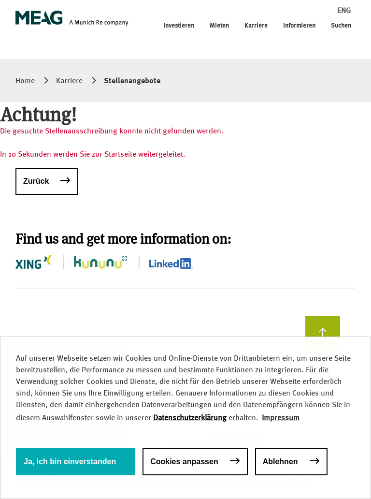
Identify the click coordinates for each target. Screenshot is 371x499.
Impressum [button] (281, 417)
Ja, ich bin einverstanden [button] (70, 461)
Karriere (256, 25)
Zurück (36, 181)
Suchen (341, 25)
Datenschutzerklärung (190, 417)
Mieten (219, 25)
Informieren (299, 25)
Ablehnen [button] (280, 461)
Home (25, 80)
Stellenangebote (132, 80)
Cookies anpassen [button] (184, 461)
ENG (344, 10)
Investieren (178, 25)
